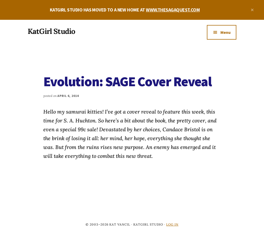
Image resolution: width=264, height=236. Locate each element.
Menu (225, 32)
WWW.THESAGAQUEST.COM (173, 10)
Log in (172, 224)
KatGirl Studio (51, 31)
